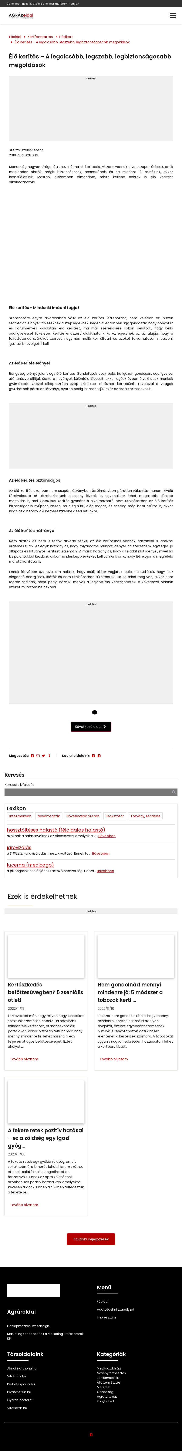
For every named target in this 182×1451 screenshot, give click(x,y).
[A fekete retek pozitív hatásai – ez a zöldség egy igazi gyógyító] (46, 1146)
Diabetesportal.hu (21, 1384)
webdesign (40, 1326)
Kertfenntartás (40, 36)
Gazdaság (105, 1392)
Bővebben (106, 835)
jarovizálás (19, 847)
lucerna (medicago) (30, 865)
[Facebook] (32, 755)
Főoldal (15, 36)
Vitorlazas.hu (17, 1408)
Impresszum (106, 1317)
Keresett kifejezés (19, 784)
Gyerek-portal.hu (20, 1400)
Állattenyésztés (109, 1382)
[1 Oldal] (94, 712)
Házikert (66, 36)
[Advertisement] (91, 110)
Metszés (103, 1387)
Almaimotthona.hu (21, 1368)
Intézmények (20, 816)
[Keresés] (173, 792)
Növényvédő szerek (82, 816)
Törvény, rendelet (145, 816)
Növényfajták (49, 816)
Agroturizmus (107, 1396)
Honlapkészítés (19, 1326)
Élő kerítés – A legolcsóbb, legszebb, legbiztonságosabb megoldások (72, 42)
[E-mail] (38, 755)
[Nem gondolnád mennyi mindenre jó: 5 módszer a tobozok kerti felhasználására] (136, 1001)
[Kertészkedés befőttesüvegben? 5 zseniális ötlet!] (46, 1001)
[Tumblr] (49, 755)
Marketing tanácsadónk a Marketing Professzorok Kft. (45, 1336)
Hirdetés (91, 78)
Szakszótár (115, 816)
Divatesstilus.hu (19, 1392)
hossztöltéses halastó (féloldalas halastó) (56, 830)
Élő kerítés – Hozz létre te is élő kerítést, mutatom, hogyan (43, 4)
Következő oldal (91, 726)
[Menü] (173, 15)
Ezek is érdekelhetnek (42, 896)
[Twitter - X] (43, 755)
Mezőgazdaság (109, 1368)
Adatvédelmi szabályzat (115, 1309)
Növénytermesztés (111, 1373)
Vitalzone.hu (16, 1376)
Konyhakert (105, 1401)
